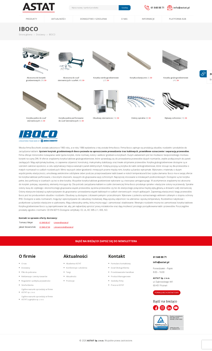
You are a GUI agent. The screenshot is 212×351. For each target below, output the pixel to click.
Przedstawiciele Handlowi (123, 278)
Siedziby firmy (117, 288)
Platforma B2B (177, 18)
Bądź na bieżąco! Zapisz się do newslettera (106, 245)
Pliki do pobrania (30, 278)
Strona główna (25, 34)
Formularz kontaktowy (122, 268)
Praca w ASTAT (118, 294)
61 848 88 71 (164, 260)
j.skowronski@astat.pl (66, 231)
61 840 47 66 (45, 231)
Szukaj (124, 7)
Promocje (71, 288)
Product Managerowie (121, 283)
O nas (124, 18)
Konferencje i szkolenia (78, 273)
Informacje (148, 18)
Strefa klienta (28, 294)
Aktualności (58, 18)
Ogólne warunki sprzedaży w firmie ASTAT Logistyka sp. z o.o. (38, 309)
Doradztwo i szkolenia (93, 18)
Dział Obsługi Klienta (121, 273)
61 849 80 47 (45, 226)
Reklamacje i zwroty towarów (36, 283)
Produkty (31, 18)
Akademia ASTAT (75, 268)
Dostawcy (40, 34)
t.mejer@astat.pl (63, 226)
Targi (69, 278)
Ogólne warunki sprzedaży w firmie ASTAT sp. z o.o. (38, 301)
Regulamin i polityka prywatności (37, 288)
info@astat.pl (165, 265)
